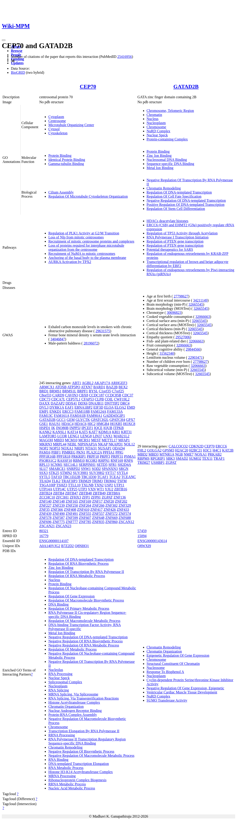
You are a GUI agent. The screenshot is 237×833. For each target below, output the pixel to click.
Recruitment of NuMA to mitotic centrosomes (81, 254)
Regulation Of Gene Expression (71, 596)
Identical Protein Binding (66, 160)
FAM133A (115, 411)
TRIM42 (110, 481)
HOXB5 (116, 424)
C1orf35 (105, 391)
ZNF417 (96, 509)
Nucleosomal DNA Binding (167, 160)
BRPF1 (82, 391)
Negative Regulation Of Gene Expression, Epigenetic (185, 688)
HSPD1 (44, 428)
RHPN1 (104, 460)
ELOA (109, 407)
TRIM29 (84, 481)
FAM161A (61, 416)
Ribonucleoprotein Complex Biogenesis (77, 780)
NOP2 (43, 448)
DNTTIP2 (112, 403)
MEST (96, 440)
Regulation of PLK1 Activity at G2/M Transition (83, 233)
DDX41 (71, 403)
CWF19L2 (121, 399)
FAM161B (78, 416)
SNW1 (86, 469)
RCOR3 (91, 460)
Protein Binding (60, 155)
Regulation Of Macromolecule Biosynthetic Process (86, 600)
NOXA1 (67, 448)
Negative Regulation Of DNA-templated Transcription (186, 200)
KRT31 (126, 432)
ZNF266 (98, 505)
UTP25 (72, 489)
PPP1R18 (63, 456)
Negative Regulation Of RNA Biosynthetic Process (85, 641)
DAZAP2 (57, 403)
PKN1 (80, 452)
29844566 (193, 349)
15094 (142, 536)
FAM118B (82, 411)
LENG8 (86, 436)
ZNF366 (57, 509)
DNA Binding (58, 604)
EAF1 (69, 407)
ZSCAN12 (126, 522)
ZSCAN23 (63, 526)
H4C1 (216, 450)
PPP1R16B (47, 456)
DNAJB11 (96, 403)
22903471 (195, 357)
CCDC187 (96, 395)
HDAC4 (68, 424)
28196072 (91, 343)
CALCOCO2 (178, 446)
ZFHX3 (75, 497)
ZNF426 (110, 509)
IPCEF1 (87, 428)
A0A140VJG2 (49, 546)
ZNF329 (124, 505)
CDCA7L (58, 399)
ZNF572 (111, 514)
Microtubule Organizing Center (71, 125)
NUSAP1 (104, 448)
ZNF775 (58, 522)
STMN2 (66, 473)
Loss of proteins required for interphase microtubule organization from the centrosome (86, 247)
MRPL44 (60, 444)
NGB (179, 454)
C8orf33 (45, 395)
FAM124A (98, 411)
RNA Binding (58, 760)
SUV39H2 (97, 473)
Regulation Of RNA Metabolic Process (76, 576)
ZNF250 (72, 505)
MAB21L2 (121, 436)
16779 (43, 536)
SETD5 (101, 465)
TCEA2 (115, 477)
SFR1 (112, 465)
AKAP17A (102, 383)
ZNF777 (72, 522)
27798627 (181, 296)
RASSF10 (64, 460)
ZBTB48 (85, 493)
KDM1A (105, 432)
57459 (142, 531)
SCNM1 (56, 465)
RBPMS (144, 458)
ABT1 (76, 383)
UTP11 (119, 485)
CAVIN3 (71, 395)
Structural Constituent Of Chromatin (173, 664)
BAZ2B (112, 387)
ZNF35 (44, 509)
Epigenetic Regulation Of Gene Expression (178, 655)
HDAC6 (80, 424)
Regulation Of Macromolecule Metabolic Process (84, 621)
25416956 (124, 57)
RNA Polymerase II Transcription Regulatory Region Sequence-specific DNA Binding (87, 741)
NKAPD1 (116, 444)
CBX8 (83, 395)
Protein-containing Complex (167, 139)
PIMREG (68, 452)
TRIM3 (97, 481)
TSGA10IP (47, 485)
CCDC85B (113, 395)
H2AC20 (181, 450)
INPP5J (75, 428)
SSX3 (43, 473)
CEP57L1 (73, 399)
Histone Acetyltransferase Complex (74, 702)
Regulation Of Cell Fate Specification (174, 196)
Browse (16, 51)
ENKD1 (55, 411)
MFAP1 (124, 440)
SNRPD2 (73, 469)
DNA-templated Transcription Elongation (78, 764)
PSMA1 (130, 456)
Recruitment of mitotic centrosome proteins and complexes (91, 241)
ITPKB (118, 428)
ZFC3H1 (62, 497)
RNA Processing (60, 674)
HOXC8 (129, 424)
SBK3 (170, 458)
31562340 (166, 353)
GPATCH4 (117, 420)
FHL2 (142, 450)
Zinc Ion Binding (159, 155)
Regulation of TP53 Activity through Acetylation (182, 233)
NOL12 (129, 444)
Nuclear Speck (157, 135)
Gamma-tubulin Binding (66, 164)
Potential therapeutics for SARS (170, 249)
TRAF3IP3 (69, 481)
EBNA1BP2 (83, 407)
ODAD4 (118, 448)
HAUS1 (55, 424)
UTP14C (59, 489)
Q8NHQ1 (82, 546)
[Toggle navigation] (3, 40)
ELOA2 (120, 407)
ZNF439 (45, 514)
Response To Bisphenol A (165, 672)
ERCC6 (221, 446)
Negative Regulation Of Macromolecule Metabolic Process (91, 755)
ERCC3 (68, 411)
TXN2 (99, 485)
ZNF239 (58, 505)
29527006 (182, 337)
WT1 (100, 489)
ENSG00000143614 (152, 541)
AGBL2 (88, 383)
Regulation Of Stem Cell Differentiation (176, 209)
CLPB (99, 399)
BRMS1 (55, 391)
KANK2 (45, 432)
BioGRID (18, 72)
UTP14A (45, 489)
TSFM (122, 481)
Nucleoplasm (156, 123)
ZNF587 (58, 518)
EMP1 (44, 411)
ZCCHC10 (47, 497)
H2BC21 (195, 450)
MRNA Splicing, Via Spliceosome (73, 694)
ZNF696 (45, 522)
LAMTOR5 (47, 436)
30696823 (174, 313)
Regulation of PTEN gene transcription (175, 241)
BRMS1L (69, 391)
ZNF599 (72, 518)
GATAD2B (186, 86)
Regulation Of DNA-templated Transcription (179, 192)
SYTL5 (44, 477)
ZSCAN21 (47, 526)
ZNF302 (111, 505)
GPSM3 (168, 450)
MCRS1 (84, 440)
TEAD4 (45, 481)
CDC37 (127, 395)
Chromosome (156, 127)
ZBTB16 (120, 489)
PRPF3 (105, 456)
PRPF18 (93, 456)
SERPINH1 (87, 465)
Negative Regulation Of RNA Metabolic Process (83, 645)
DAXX (44, 403)
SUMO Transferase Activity (167, 700)
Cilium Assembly (61, 192)
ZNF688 (124, 518)
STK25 (54, 473)
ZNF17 (97, 501)
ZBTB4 (58, 493)
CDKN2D (196, 446)
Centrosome (57, 121)
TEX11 (207, 458)
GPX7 (130, 420)
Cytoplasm (56, 117)
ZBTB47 (71, 493)
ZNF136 (120, 497)
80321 (43, 531)
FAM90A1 (94, 416)
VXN (92, 489)
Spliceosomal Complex (65, 682)
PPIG (119, 452)
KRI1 (116, 432)
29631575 (103, 331)
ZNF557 (98, 514)
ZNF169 (85, 501)
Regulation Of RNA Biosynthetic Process (78, 563)
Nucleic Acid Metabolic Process (71, 788)
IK (53, 428)
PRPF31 (117, 456)
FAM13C (46, 416)
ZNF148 (58, 501)
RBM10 (79, 460)
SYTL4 (122, 473)
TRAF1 (219, 458)
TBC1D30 (88, 477)
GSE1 (43, 424)
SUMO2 (195, 458)
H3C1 (207, 450)
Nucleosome (156, 668)
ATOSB (61, 387)
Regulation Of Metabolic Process (72, 649)
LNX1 (108, 436)
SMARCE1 (57, 469)
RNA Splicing (58, 690)
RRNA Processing (61, 735)
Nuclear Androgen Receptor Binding (75, 711)
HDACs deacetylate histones (167, 221)
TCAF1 (102, 477)
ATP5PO (73, 387)
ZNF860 (111, 522)
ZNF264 (85, 505)
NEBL (72, 444)
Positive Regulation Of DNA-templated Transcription (186, 204)
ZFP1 (86, 497)
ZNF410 (83, 509)
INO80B (62, 428)
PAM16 (44, 452)
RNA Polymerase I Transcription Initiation (178, 237)
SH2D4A (124, 465)
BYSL (93, 391)
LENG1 (73, 436)
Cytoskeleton (57, 133)
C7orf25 (118, 391)
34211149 (200, 300)
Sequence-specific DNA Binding (170, 164)
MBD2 (143, 454)
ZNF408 (70, 509)
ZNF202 (121, 501)
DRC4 (125, 403)
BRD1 (44, 391)
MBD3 (59, 440)
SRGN (123, 469)
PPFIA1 (109, 452)
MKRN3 (45, 444)
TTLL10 (74, 485)
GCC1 (61, 420)
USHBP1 (158, 462)
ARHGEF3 (119, 383)
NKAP (103, 444)
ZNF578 (45, 518)
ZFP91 (96, 497)
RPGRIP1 (158, 458)
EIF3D (98, 407)
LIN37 (97, 436)
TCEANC (128, 477)
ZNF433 (123, 509)
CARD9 (58, 395)
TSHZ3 (61, 485)
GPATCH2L (100, 420)
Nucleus (152, 119)
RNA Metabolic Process (66, 768)
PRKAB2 (215, 454)
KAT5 (83, 432)
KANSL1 (59, 432)
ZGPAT (107, 497)
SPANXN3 (110, 469)
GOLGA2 (154, 450)
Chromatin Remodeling (164, 188)
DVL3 (44, 407)
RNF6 (128, 460)
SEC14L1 (71, 465)
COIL (109, 399)
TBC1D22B (71, 477)
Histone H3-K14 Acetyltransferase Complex (80, 772)
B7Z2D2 (67, 546)
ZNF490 (58, 514)
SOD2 (96, 469)
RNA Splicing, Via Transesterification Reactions (83, 698)
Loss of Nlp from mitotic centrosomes (76, 237)
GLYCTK (83, 420)
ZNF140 (45, 501)
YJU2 (109, 489)
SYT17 (110, 473)
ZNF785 (85, 522)
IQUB (108, 428)
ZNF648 (98, 518)
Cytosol (54, 129)
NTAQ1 (91, 448)
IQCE (98, 428)
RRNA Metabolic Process (67, 784)
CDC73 (44, 399)
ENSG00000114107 (54, 541)
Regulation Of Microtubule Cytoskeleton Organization (88, 196)
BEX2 (123, 387)
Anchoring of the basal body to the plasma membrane (87, 258)
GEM (71, 420)
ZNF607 (85, 518)
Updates (17, 63)
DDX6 (83, 403)
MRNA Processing (62, 776)
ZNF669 (111, 518)
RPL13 (44, 465)
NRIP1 (79, 448)
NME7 (189, 454)
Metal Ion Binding (160, 168)
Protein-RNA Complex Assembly (72, 715)
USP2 (109, 485)
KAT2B (228, 450)
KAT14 (72, 432)
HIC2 (91, 424)
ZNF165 (72, 501)
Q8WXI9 (144, 546)
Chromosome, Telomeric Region (170, 111)
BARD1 (99, 387)
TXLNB (87, 485)
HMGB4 (102, 424)
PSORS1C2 (48, 460)
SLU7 (43, 469)
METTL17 (109, 440)
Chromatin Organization (66, 706)
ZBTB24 (45, 493)
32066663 (202, 317)
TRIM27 (144, 462)
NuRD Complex (158, 131)
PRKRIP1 (78, 456)
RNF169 (117, 460)
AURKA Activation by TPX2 (69, 262)
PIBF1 (56, 452)
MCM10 (71, 440)
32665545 (195, 304)
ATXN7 (86, 387)
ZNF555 (85, 514)
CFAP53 (87, 399)
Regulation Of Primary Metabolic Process (78, 608)
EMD (131, 407)
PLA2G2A (94, 452)
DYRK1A (56, 407)
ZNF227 (45, 505)
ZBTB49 (99, 493)
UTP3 (82, 489)
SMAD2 (182, 458)
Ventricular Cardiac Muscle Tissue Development (182, 692)
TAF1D (56, 477)
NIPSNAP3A (87, 444)
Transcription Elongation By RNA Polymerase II (83, 731)
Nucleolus (55, 670)
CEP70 (88, 86)
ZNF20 (109, 501)
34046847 (57, 339)
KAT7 (93, 432)
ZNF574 (124, 514)
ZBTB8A (113, 493)
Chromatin (154, 115)
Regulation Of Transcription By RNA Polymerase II (86, 572)
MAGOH (46, 440)
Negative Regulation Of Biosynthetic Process (81, 751)
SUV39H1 (80, 473)
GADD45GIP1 (114, 416)
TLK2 (56, 481)
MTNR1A (166, 454)
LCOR (62, 436)
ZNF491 (72, 514)
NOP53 (54, 448)
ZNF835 (98, 522)
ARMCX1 (46, 387)
